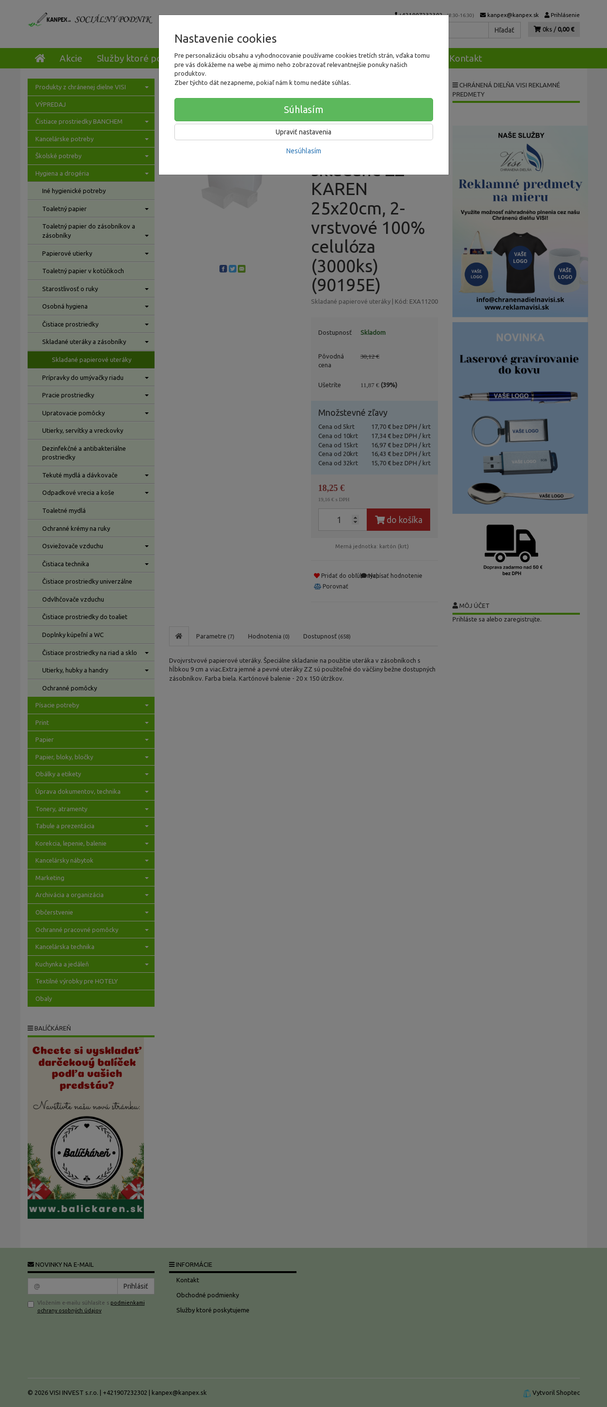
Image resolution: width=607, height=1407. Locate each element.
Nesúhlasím (303, 151)
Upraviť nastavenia (303, 132)
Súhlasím (304, 109)
